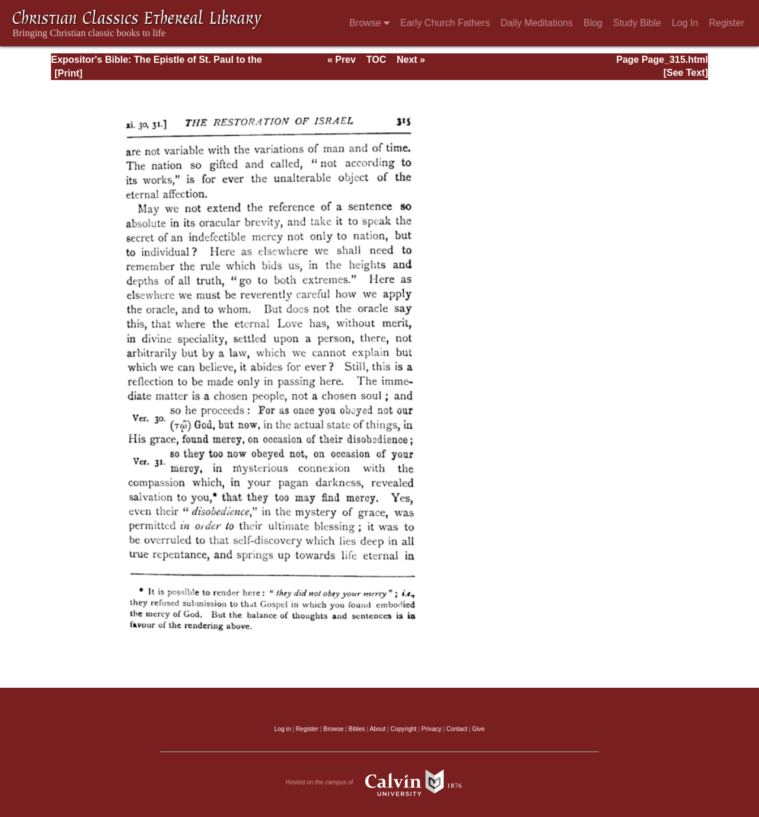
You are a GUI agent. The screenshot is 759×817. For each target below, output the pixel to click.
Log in (283, 729)
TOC (376, 60)
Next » (411, 60)
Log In (685, 23)
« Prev (341, 60)
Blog (592, 23)
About (377, 729)
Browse (369, 23)
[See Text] (686, 73)
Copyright (404, 729)
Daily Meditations (536, 23)
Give (478, 729)
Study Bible (637, 23)
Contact (457, 729)
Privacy (432, 729)
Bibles (357, 729)
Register (726, 23)
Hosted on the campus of (380, 782)
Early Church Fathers (445, 23)
